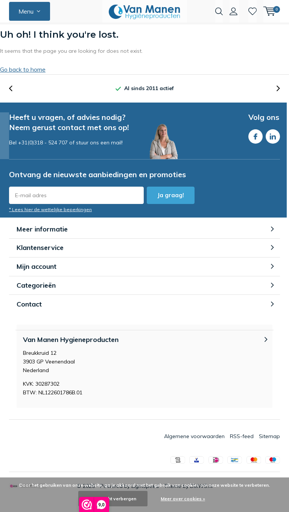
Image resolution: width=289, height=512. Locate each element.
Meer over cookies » (183, 498)
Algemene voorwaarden (194, 448)
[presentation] (14, 100)
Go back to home (23, 81)
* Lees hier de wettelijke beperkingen (50, 221)
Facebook (255, 146)
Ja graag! (170, 206)
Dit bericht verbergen (113, 498)
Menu (25, 11)
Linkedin (273, 146)
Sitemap (269, 448)
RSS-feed (242, 448)
